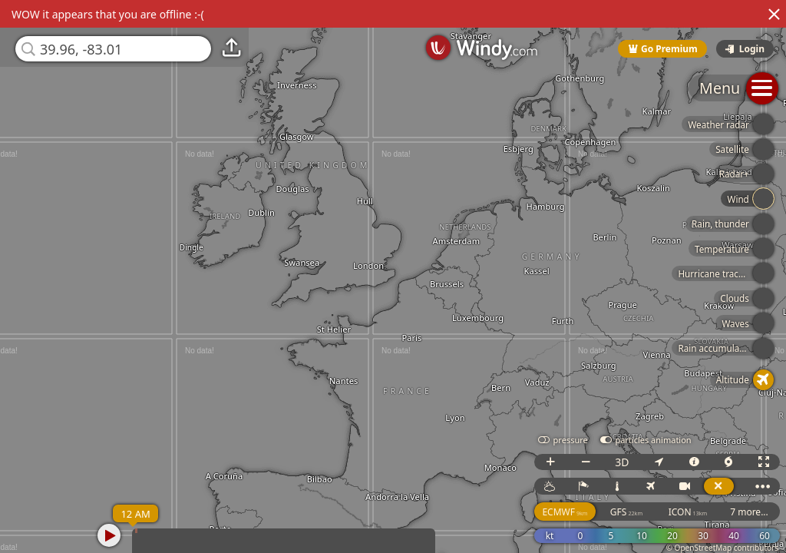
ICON (688, 511)
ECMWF (564, 511)
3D (622, 462)
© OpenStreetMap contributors (722, 547)
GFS (626, 511)
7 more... (749, 511)
